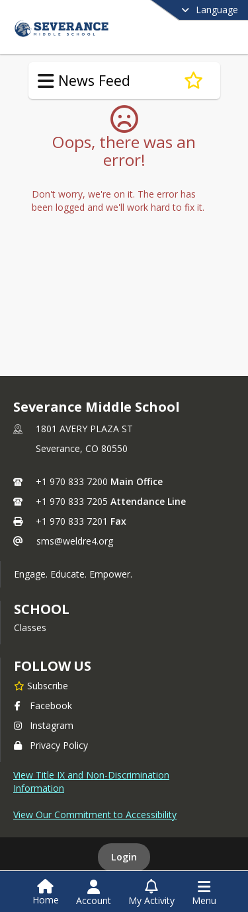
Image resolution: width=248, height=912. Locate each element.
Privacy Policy (51, 745)
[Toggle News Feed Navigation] (46, 81)
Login (124, 857)
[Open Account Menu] (93, 893)
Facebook (43, 705)
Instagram (43, 725)
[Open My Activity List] (151, 893)
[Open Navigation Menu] (204, 893)
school (41, 609)
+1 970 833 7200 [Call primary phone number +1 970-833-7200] (72, 481)
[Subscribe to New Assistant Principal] (193, 81)
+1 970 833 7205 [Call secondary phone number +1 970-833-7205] (72, 501)
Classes (30, 627)
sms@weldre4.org (74, 541)
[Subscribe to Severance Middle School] (41, 685)
